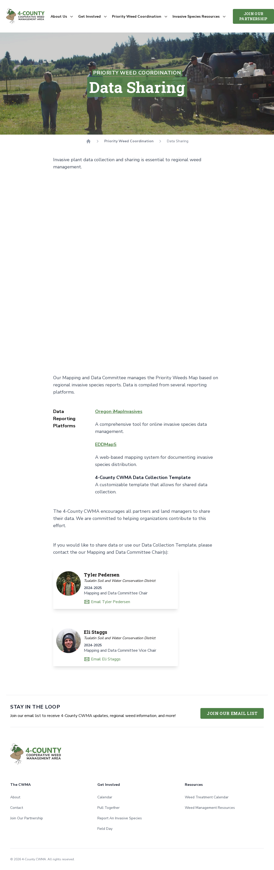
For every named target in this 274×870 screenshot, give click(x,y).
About (15, 797)
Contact (16, 807)
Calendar (104, 797)
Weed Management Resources (210, 807)
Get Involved (108, 784)
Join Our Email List (232, 713)
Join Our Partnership (253, 16)
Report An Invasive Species (119, 818)
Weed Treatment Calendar (207, 797)
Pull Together (108, 807)
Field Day (104, 828)
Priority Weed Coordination (129, 141)
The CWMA (20, 784)
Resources (194, 784)
